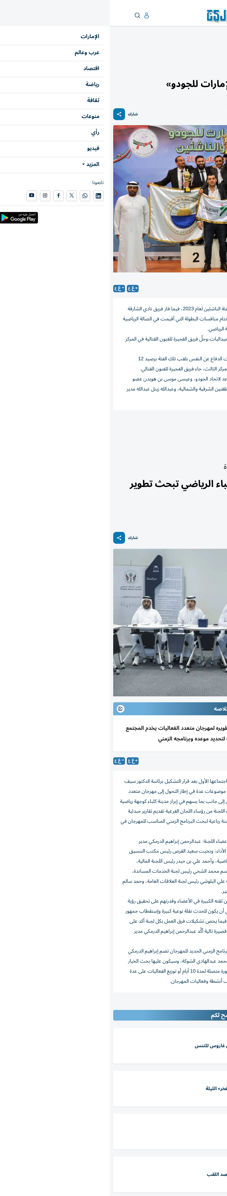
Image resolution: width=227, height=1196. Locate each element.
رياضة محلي (154, 426)
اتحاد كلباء (186, 426)
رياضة (218, 52)
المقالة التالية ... (208, 1005)
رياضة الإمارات (198, 52)
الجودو (213, 426)
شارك (23, 114)
